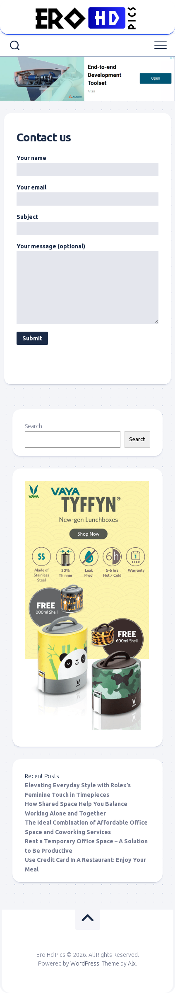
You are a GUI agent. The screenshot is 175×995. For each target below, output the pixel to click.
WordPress (84, 963)
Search (33, 426)
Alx (132, 963)
